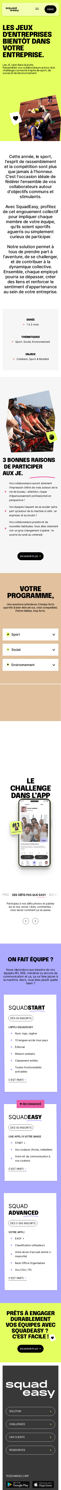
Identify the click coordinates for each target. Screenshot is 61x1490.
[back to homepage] (12, 9)
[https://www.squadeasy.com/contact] (30, 1043)
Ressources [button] (30, 1450)
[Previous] (26, 921)
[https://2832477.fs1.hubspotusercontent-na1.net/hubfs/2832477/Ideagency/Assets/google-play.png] (18, 1484)
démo (50, 9)
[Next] (35, 921)
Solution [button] (30, 1411)
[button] (37, 9)
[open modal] (30, 721)
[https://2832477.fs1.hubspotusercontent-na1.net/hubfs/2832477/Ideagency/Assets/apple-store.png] (43, 1484)
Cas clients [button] (30, 1437)
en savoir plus (30, 556)
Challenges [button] (30, 1424)
